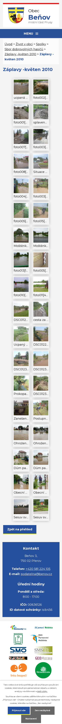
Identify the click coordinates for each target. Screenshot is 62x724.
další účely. (42, 691)
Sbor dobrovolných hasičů (24, 49)
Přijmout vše (19, 710)
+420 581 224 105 (38, 569)
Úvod (8, 44)
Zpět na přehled (19, 529)
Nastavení (31, 718)
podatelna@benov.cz (36, 574)
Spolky (41, 44)
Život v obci (24, 44)
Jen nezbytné (42, 710)
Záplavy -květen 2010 (20, 54)
